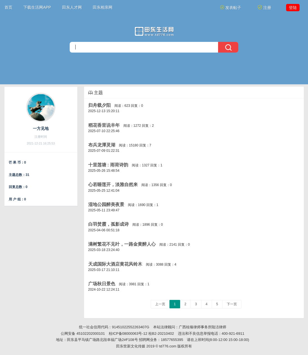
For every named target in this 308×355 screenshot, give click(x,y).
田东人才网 (72, 7)
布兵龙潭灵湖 (101, 145)
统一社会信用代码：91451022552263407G (114, 327)
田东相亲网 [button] (102, 7)
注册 (264, 7)
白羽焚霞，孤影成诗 (108, 224)
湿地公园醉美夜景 (106, 204)
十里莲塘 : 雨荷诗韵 (108, 164)
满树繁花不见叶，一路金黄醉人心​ (122, 244)
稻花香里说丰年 (104, 125)
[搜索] (154, 47)
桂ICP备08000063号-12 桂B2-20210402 (141, 333)
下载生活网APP (37, 7)
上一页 (160, 304)
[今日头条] (154, 31)
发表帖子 (230, 7)
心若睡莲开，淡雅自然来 (113, 184)
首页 (8, 7)
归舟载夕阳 (99, 105)
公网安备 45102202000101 (83, 333)
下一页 (232, 304)
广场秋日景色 (101, 283)
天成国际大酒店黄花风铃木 (115, 264)
